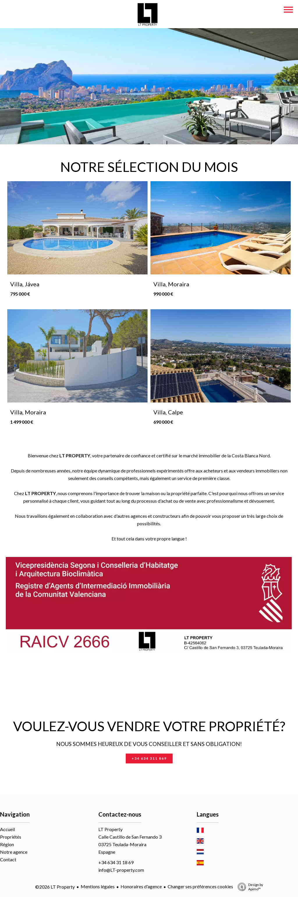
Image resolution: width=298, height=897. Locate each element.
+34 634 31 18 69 (116, 862)
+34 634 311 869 (149, 758)
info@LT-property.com (121, 870)
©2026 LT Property (55, 886)
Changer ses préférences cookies (200, 886)
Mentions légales (98, 886)
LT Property (110, 829)
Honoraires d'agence (141, 886)
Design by (249, 886)
